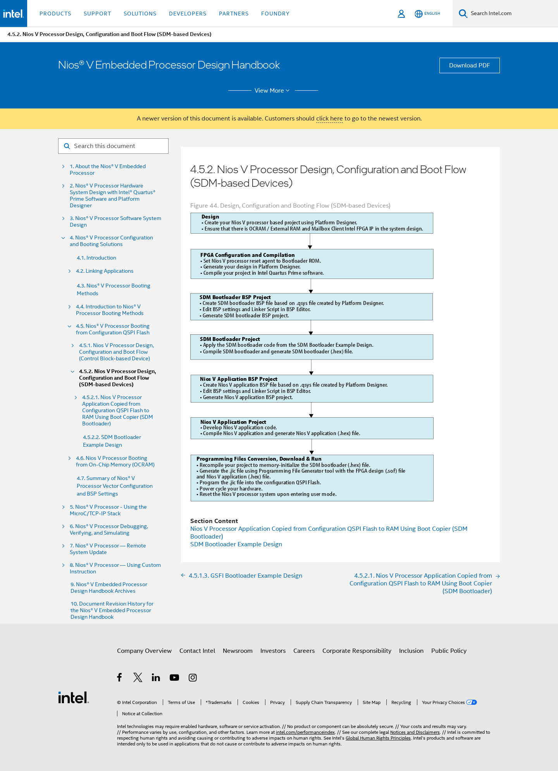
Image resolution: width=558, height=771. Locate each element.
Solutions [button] (140, 13)
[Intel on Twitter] (138, 679)
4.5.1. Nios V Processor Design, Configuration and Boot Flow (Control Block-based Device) (116, 352)
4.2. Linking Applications (105, 271)
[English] (427, 13)
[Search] (463, 13)
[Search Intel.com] (513, 13)
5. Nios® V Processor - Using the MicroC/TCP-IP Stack (108, 510)
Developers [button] (188, 13)
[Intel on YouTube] (175, 679)
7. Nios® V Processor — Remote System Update (108, 549)
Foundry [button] (275, 13)
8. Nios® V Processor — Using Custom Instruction (115, 568)
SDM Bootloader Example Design (236, 544)
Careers (304, 651)
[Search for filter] (113, 146)
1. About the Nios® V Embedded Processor (108, 169)
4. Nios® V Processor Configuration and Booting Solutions (111, 241)
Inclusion (411, 651)
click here (329, 118)
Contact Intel (197, 651)
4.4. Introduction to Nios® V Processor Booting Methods (110, 310)
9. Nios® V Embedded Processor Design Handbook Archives (109, 587)
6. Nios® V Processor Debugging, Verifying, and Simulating (109, 529)
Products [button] (55, 13)
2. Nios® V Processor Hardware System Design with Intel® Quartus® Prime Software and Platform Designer (112, 195)
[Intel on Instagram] (193, 679)
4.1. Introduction (96, 257)
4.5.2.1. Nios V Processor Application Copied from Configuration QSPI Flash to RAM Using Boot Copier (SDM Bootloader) (117, 410)
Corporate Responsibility (356, 651)
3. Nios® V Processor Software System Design (115, 221)
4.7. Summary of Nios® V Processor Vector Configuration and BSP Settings (115, 486)
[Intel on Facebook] (120, 679)
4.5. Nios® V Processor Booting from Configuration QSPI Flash (113, 329)
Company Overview (144, 651)
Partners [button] (234, 13)
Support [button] (97, 13)
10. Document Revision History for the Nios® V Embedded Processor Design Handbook (112, 610)
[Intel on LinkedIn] (156, 679)
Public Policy (449, 651)
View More (273, 91)
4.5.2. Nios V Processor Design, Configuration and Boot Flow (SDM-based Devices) (117, 378)
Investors (273, 651)
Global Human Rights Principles (378, 738)
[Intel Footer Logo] (73, 697)
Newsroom (238, 651)
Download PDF (469, 65)
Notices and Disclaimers (415, 732)
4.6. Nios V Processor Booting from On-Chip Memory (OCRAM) (115, 461)
